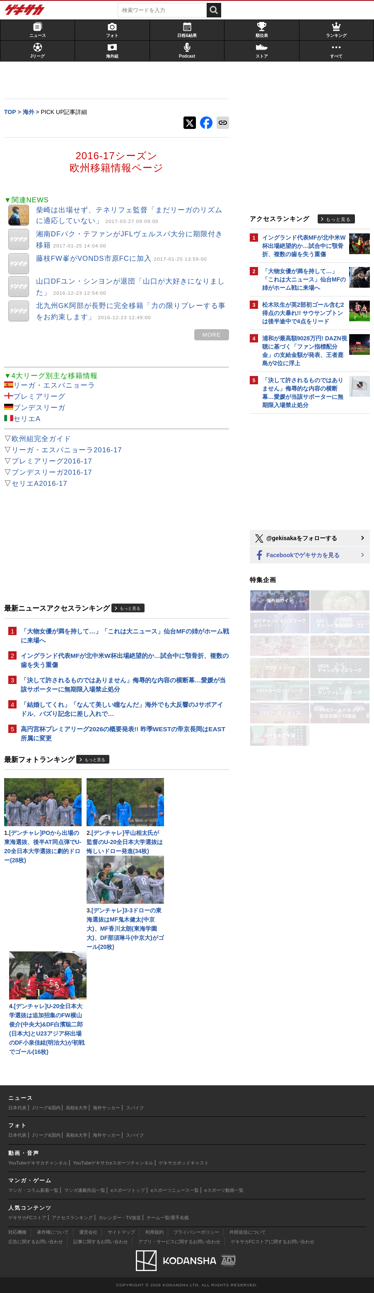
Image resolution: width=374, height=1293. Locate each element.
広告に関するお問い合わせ (35, 1241)
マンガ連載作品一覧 (84, 1190)
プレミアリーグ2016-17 (52, 461)
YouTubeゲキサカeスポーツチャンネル (113, 1162)
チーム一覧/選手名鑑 (168, 1217)
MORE (212, 335)
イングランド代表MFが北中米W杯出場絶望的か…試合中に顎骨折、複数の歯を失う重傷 (125, 660)
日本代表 (17, 1107)
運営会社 (88, 1232)
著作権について (53, 1232)
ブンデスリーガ (39, 408)
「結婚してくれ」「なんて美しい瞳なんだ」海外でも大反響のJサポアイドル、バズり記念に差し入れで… (122, 709)
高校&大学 (76, 1107)
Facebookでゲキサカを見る (297, 556)
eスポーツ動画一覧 (224, 1190)
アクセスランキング (72, 1217)
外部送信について (247, 1232)
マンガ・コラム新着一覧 (33, 1190)
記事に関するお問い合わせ (100, 1241)
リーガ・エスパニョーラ (54, 385)
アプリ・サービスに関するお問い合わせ (179, 1241)
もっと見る (130, 608)
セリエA (27, 419)
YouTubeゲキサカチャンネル (38, 1162)
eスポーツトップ (128, 1190)
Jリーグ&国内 (46, 1107)
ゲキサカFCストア (27, 1217)
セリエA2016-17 (40, 484)
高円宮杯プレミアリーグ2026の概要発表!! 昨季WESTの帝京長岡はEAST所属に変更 (123, 733)
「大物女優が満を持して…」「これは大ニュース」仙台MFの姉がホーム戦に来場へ (125, 636)
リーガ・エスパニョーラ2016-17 (67, 450)
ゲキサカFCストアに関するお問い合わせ (272, 1241)
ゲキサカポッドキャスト (184, 1162)
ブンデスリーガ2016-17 (52, 472)
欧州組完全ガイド (41, 439)
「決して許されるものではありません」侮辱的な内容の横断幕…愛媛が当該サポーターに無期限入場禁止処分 (123, 685)
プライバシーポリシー (196, 1232)
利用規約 (154, 1232)
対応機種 (17, 1232)
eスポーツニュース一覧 (175, 1190)
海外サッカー (106, 1107)
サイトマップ (121, 1232)
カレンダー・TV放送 (120, 1217)
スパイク (135, 1107)
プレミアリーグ (39, 396)
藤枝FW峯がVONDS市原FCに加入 (121, 258)
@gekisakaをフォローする (295, 538)
